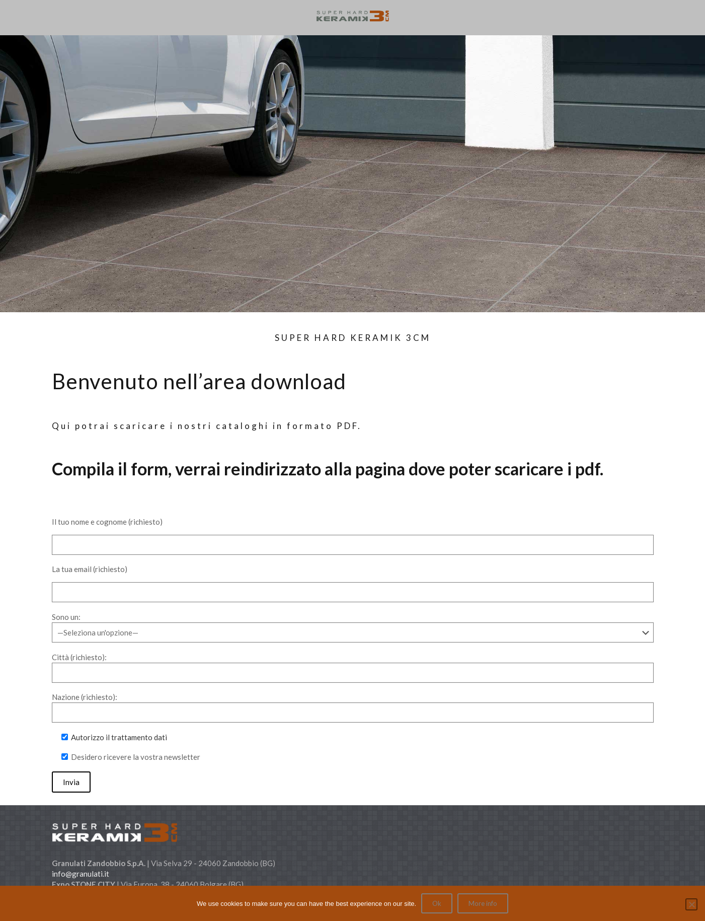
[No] (691, 904)
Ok (436, 903)
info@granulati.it (80, 873)
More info (482, 903)
